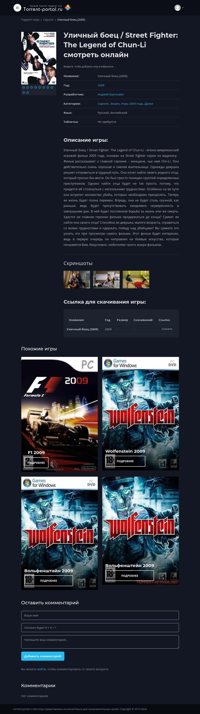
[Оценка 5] (39, 87)
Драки (148, 103)
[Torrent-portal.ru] (47, 7)
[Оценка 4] (35, 87)
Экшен (114, 103)
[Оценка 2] (27, 87)
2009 (101, 85)
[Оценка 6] (43, 87)
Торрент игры (30, 19)
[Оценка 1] (23, 87)
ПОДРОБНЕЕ (36, 462)
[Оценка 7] (47, 87)
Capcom (48, 19)
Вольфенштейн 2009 (129, 565)
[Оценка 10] (27, 92)
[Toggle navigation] (17, 8)
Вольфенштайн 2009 (48, 570)
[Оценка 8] (52, 87)
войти (41, 669)
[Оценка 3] (31, 87)
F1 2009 (36, 452)
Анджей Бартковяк (111, 94)
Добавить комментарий (42, 656)
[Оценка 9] (23, 92)
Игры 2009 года (132, 103)
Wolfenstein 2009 (125, 451)
